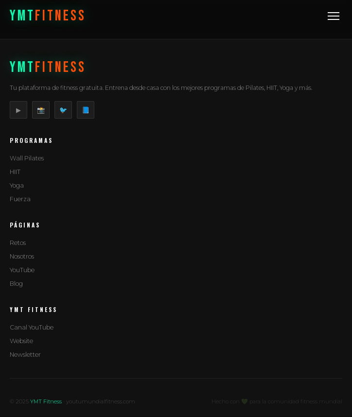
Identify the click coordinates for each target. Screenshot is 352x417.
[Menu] (333, 16)
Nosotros (22, 256)
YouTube (22, 270)
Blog (16, 283)
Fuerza (20, 199)
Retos (18, 242)
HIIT (15, 171)
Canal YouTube (31, 327)
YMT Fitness (46, 401)
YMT (48, 16)
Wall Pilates (27, 158)
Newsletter (25, 354)
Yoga (17, 185)
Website (21, 341)
